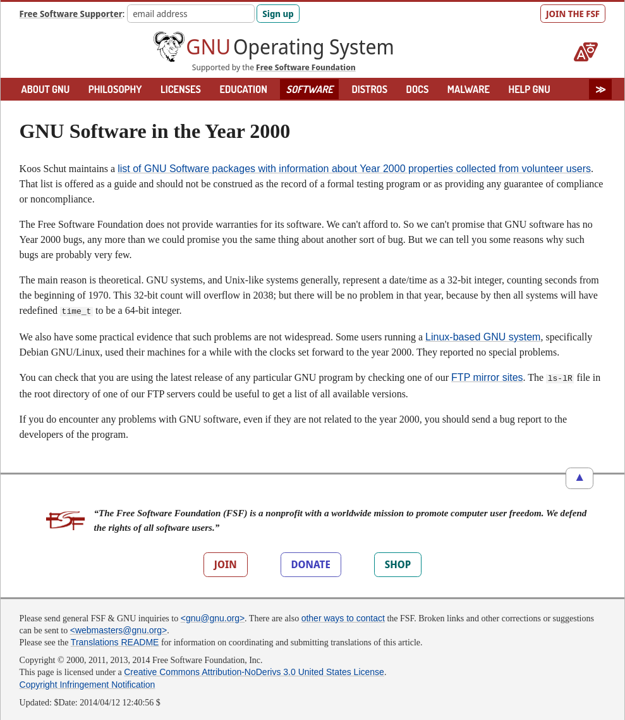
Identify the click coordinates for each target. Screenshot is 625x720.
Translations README (115, 640)
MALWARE (468, 89)
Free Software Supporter (71, 14)
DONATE (311, 562)
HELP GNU (529, 89)
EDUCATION (243, 89)
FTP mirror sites (487, 376)
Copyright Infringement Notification (87, 682)
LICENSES (181, 89)
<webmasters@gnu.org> (118, 628)
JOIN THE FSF (573, 14)
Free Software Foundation (306, 67)
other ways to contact (343, 616)
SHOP (398, 562)
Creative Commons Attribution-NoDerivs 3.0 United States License (254, 669)
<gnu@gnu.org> (213, 616)
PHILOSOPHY (115, 89)
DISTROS (369, 89)
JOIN (225, 562)
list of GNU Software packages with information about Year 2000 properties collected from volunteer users (354, 168)
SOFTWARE (309, 89)
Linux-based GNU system (482, 335)
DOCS (417, 89)
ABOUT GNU (45, 89)
